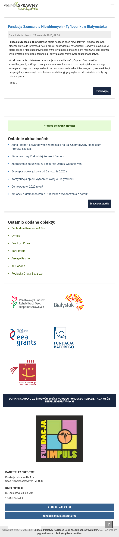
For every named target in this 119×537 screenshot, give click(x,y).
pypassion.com (45, 533)
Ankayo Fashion (21, 258)
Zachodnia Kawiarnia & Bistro (29, 228)
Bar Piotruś (18, 251)
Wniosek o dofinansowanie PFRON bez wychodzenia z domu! (49, 194)
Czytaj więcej (102, 91)
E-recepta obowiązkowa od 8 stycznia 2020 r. (39, 171)
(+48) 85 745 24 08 (59, 507)
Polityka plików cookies (69, 533)
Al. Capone (18, 266)
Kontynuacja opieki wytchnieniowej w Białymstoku (42, 179)
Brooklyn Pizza (20, 243)
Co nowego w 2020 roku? (27, 186)
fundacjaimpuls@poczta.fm (59, 515)
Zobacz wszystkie (99, 203)
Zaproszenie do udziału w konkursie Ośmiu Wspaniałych (46, 164)
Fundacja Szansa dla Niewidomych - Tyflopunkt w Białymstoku (57, 26)
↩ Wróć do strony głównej (59, 125)
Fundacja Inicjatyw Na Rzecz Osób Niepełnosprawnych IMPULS (67, 530)
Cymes (15, 235)
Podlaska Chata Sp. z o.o (27, 273)
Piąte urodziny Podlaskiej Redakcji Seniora (37, 156)
